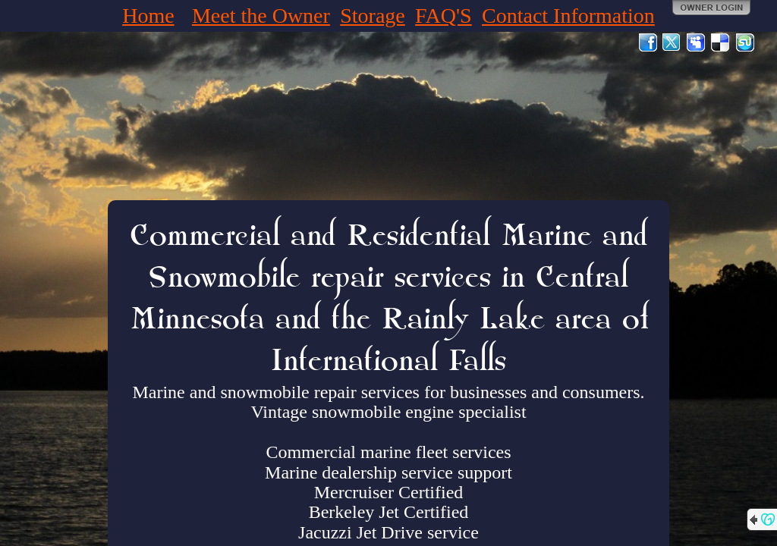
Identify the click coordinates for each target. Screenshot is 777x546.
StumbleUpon (745, 42)
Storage (372, 15)
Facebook (648, 42)
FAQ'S (443, 15)
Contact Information (568, 15)
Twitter (672, 42)
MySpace (696, 42)
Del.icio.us (720, 42)
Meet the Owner (261, 15)
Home (148, 15)
